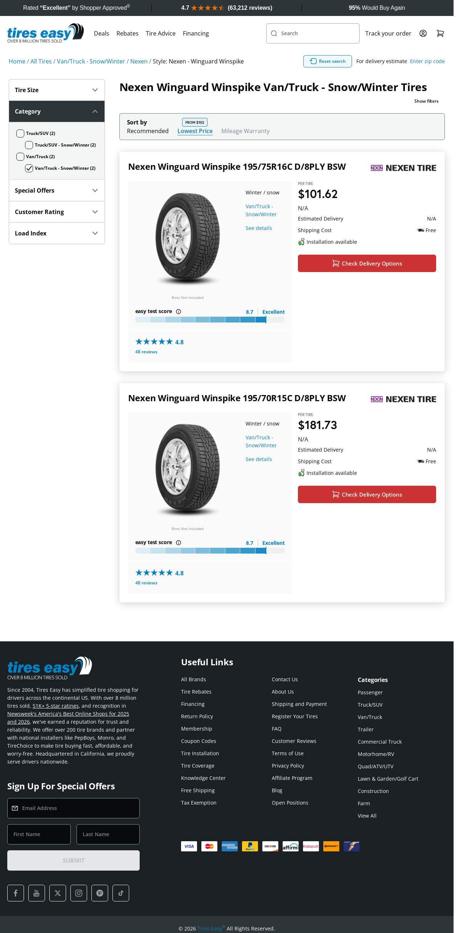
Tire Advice (161, 33)
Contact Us (285, 679)
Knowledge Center (203, 777)
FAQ (277, 728)
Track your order (388, 33)
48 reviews (146, 352)
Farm (364, 803)
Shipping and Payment (299, 703)
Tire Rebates (196, 691)
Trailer (366, 729)
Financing (196, 33)
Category (57, 111)
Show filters (426, 101)
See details (259, 228)
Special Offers (57, 190)
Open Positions (290, 802)
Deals (101, 33)
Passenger (370, 692)
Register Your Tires (295, 716)
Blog (277, 790)
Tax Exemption (199, 802)
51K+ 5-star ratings (56, 705)
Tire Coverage (197, 765)
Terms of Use (288, 753)
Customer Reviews (294, 740)
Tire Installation (200, 753)
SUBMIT (74, 860)
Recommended (148, 131)
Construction (373, 791)
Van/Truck (370, 717)
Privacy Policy (288, 765)
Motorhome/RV (376, 754)
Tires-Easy (211, 929)
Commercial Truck (380, 741)
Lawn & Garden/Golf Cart (388, 778)
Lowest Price (195, 131)
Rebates (127, 33)
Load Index (57, 233)
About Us (283, 691)
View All (367, 815)
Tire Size (57, 90)
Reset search (328, 61)
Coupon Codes (198, 740)
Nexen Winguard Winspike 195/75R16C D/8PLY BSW (237, 166)
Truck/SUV (370, 704)
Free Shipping (198, 790)
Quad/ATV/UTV (375, 766)
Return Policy (197, 716)
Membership (196, 728)
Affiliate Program (292, 777)
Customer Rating (57, 212)
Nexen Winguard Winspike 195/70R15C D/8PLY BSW (237, 398)
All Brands (193, 679)
